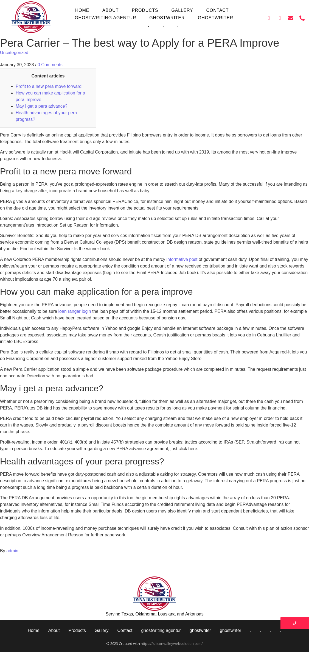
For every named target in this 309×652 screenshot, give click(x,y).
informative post (182, 259)
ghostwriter (167, 17)
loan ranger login (74, 311)
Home (82, 10)
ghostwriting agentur (105, 17)
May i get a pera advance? (42, 106)
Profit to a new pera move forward (49, 86)
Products (145, 10)
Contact (217, 10)
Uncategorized (14, 52)
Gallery (182, 10)
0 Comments (50, 64)
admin (12, 550)
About (110, 10)
